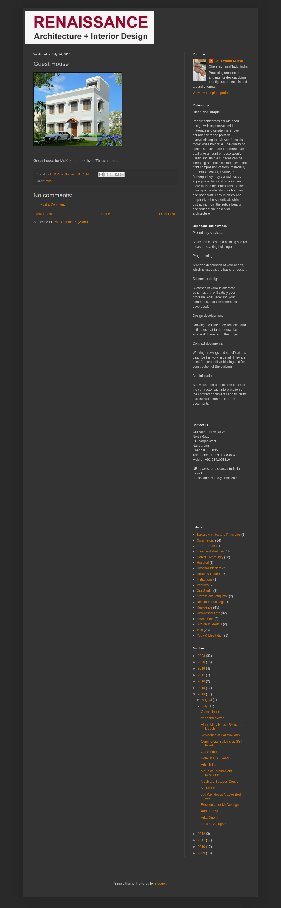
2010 (202, 847)
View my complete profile (211, 93)
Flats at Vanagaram (215, 824)
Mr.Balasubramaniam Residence (216, 773)
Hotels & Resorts (209, 574)
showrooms (205, 619)
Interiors (203, 585)
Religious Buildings (210, 602)
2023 (202, 656)
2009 (202, 853)
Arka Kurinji (209, 811)
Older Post (167, 214)
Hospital (203, 563)
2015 (202, 688)
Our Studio (204, 591)
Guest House (210, 712)
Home (105, 214)
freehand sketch (212, 718)
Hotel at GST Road (215, 758)
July (205, 706)
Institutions (204, 579)
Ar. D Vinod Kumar (228, 61)
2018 (202, 668)
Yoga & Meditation (210, 635)
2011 (202, 840)
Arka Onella (209, 818)
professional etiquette (212, 596)
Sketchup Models (209, 624)
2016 (202, 681)
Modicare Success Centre (219, 782)
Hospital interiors (209, 568)
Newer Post (43, 214)
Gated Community (210, 557)
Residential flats (208, 613)
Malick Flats (209, 788)
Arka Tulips (209, 765)
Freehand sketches (211, 551)
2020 (202, 662)
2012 (202, 834)
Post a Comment (52, 204)
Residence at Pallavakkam (220, 735)
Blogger (160, 883)
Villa (49, 180)
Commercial (205, 540)
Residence (204, 607)
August (207, 700)
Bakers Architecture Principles (218, 535)
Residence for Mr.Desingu (220, 805)
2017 (202, 675)
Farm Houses (207, 546)
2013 (202, 694)
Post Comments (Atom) (71, 222)
